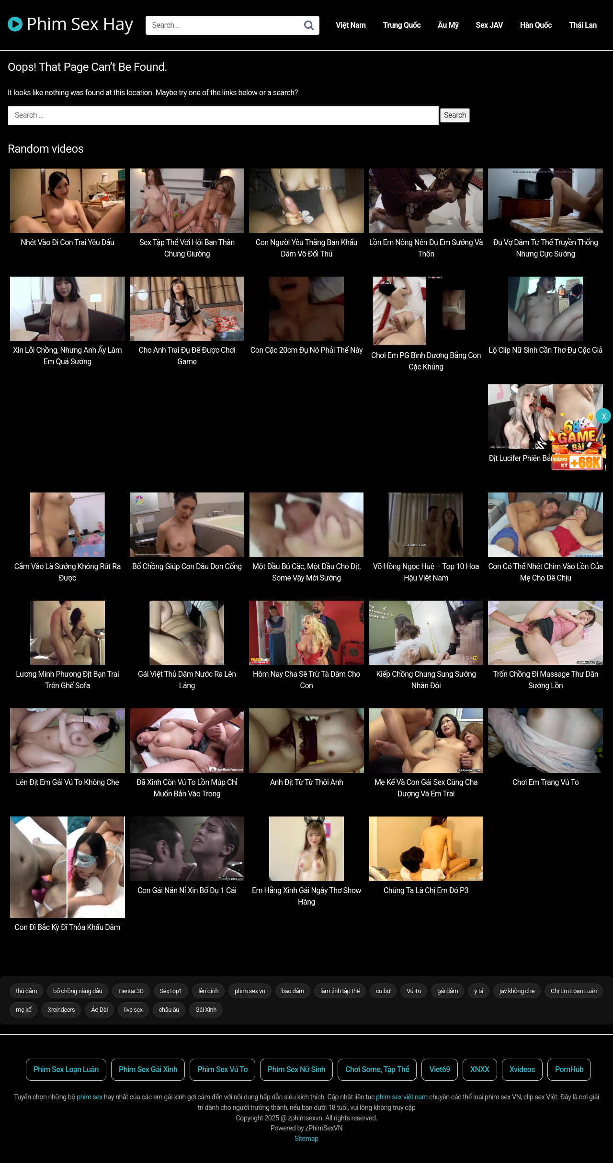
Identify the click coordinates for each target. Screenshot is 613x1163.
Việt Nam (350, 25)
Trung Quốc (402, 25)
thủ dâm (26, 991)
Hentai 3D (130, 991)
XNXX (479, 1069)
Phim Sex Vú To (222, 1069)
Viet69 (439, 1069)
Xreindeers (61, 1009)
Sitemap (306, 1139)
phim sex (89, 1097)
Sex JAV (489, 25)
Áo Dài (99, 1009)
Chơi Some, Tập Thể (377, 1069)
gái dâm (447, 991)
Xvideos (522, 1069)
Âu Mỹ (448, 25)
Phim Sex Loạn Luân (66, 1069)
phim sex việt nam (402, 1097)
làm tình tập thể (340, 991)
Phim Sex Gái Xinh (148, 1069)
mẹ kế (23, 1009)
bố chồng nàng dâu (77, 991)
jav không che (516, 991)
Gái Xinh (205, 1009)
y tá (478, 991)
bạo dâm (293, 991)
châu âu (169, 1009)
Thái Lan (583, 25)
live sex (133, 1009)
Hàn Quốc (536, 25)
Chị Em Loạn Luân (574, 991)
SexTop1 (171, 991)
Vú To (414, 991)
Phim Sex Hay (70, 25)
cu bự (383, 991)
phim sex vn (250, 991)
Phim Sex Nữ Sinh (296, 1069)
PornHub (569, 1069)
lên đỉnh (208, 991)
